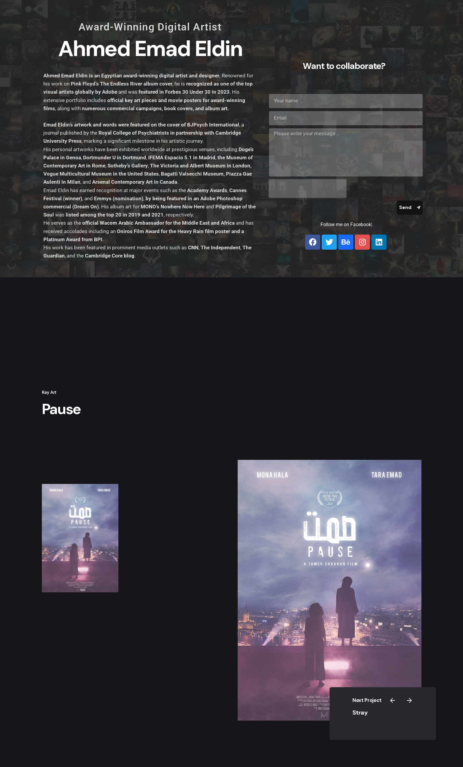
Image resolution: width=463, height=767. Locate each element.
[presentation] (307, 188)
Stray (377, 708)
